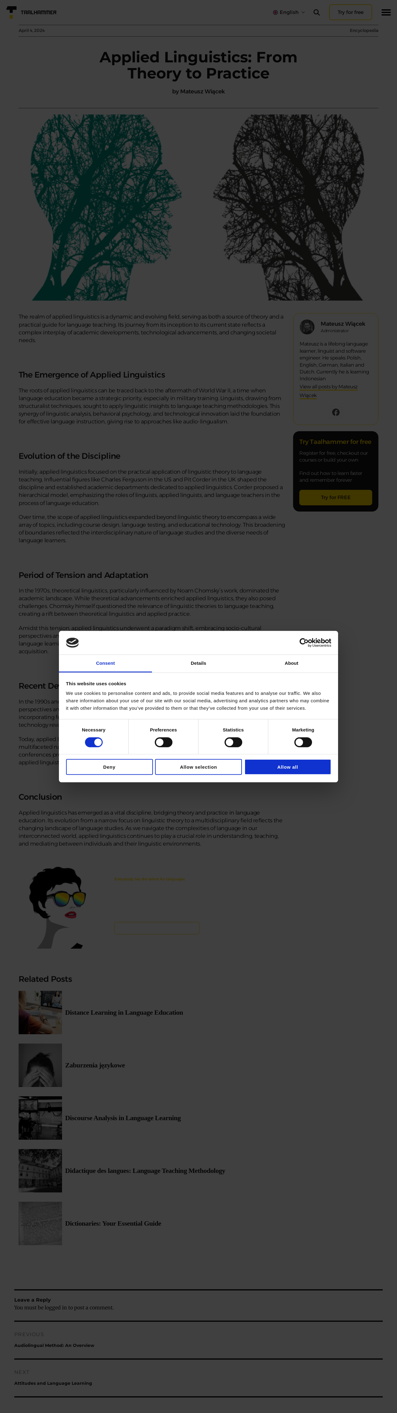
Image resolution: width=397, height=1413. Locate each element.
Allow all (287, 767)
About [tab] (291, 663)
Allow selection (198, 767)
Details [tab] (198, 663)
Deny (109, 767)
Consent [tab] (105, 663)
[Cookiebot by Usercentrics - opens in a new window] (304, 642)
